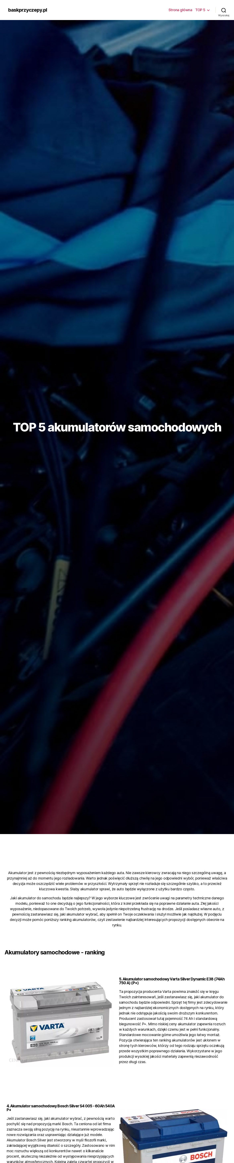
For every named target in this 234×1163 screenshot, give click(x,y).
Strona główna (180, 10)
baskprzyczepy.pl (27, 10)
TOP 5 (200, 10)
